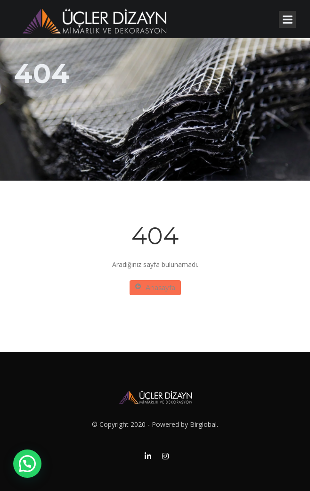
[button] (27, 463)
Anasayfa (155, 287)
